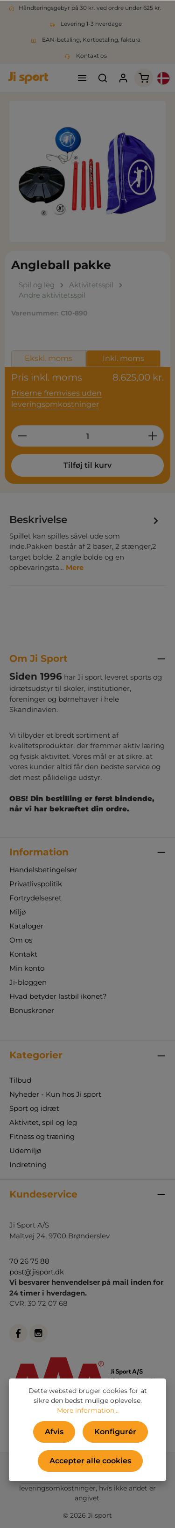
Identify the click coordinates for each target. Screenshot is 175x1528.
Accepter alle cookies (90, 1460)
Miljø (17, 911)
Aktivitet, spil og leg (43, 1122)
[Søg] (102, 77)
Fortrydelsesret (35, 897)
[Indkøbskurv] (143, 77)
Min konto (26, 968)
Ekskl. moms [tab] (48, 358)
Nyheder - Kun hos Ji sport (55, 1094)
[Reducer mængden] (22, 436)
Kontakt (23, 954)
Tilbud (20, 1080)
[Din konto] (123, 77)
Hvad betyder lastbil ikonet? (58, 996)
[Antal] (87, 436)
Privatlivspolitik (35, 883)
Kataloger (26, 925)
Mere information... (88, 1410)
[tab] (85, 542)
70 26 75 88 (29, 1261)
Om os (20, 940)
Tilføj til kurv (87, 465)
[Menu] (82, 77)
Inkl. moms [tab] (123, 358)
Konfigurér (115, 1431)
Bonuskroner (31, 1010)
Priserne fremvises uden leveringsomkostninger (56, 399)
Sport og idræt (34, 1108)
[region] (87, 171)
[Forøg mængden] (153, 436)
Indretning (28, 1164)
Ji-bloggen (28, 982)
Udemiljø (25, 1150)
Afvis (54, 1431)
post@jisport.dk (36, 1271)
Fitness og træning (42, 1136)
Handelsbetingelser (43, 869)
